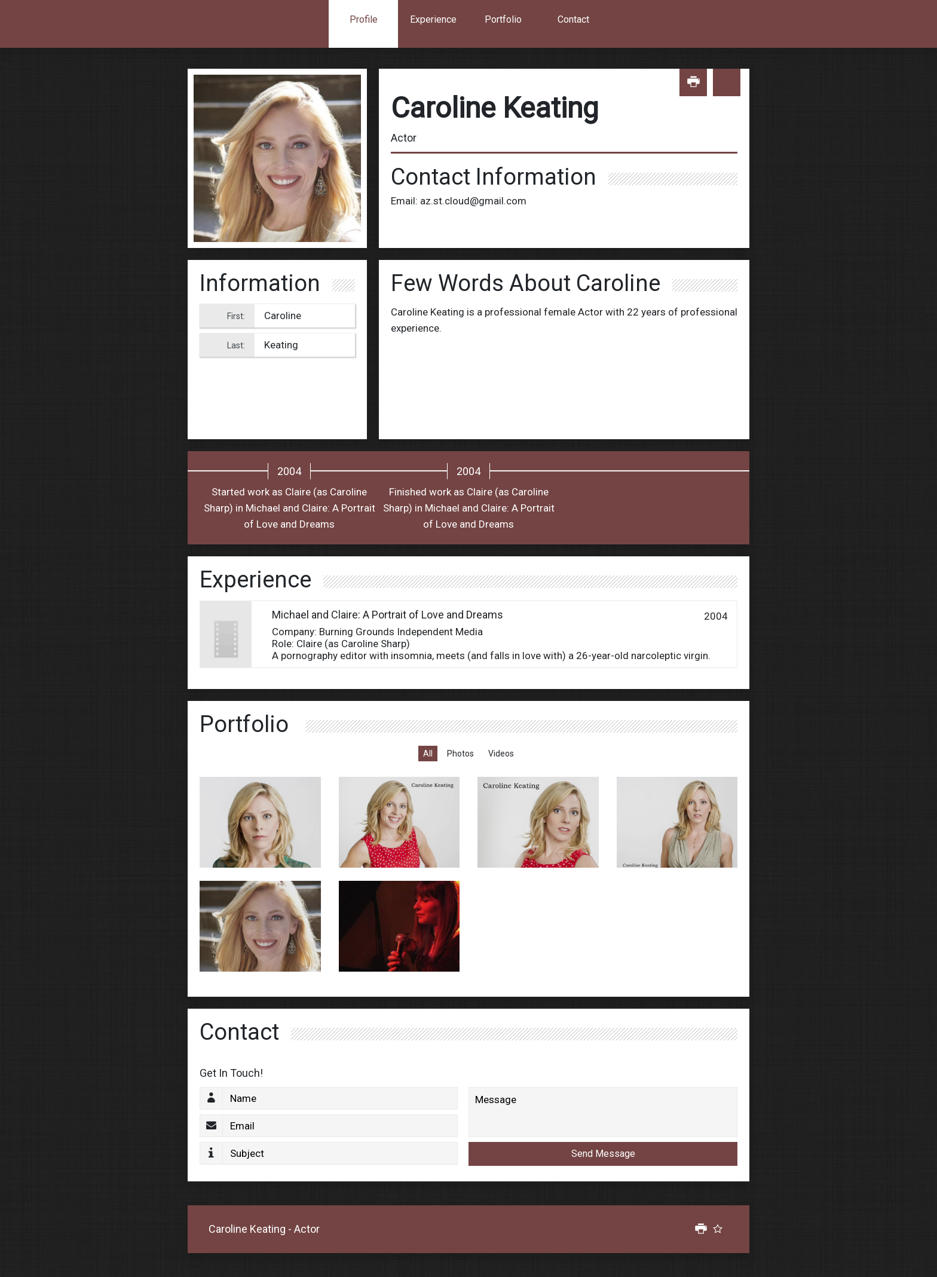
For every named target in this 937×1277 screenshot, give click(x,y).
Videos (501, 753)
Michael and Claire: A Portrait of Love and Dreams (387, 614)
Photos (460, 753)
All (428, 753)
